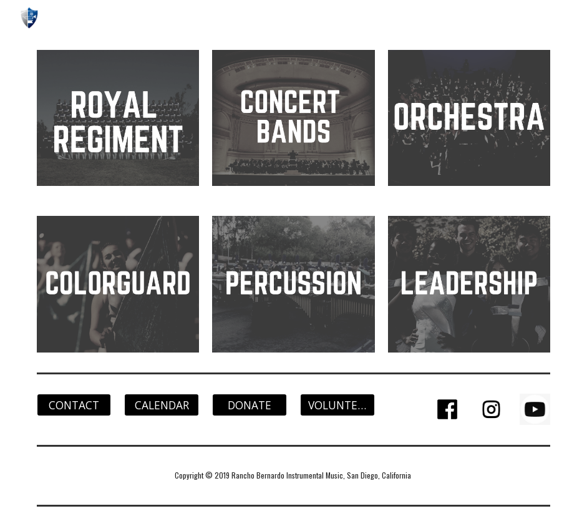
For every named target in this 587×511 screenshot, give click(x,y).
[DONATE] (249, 405)
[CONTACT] (74, 405)
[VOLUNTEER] (337, 405)
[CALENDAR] (161, 405)
